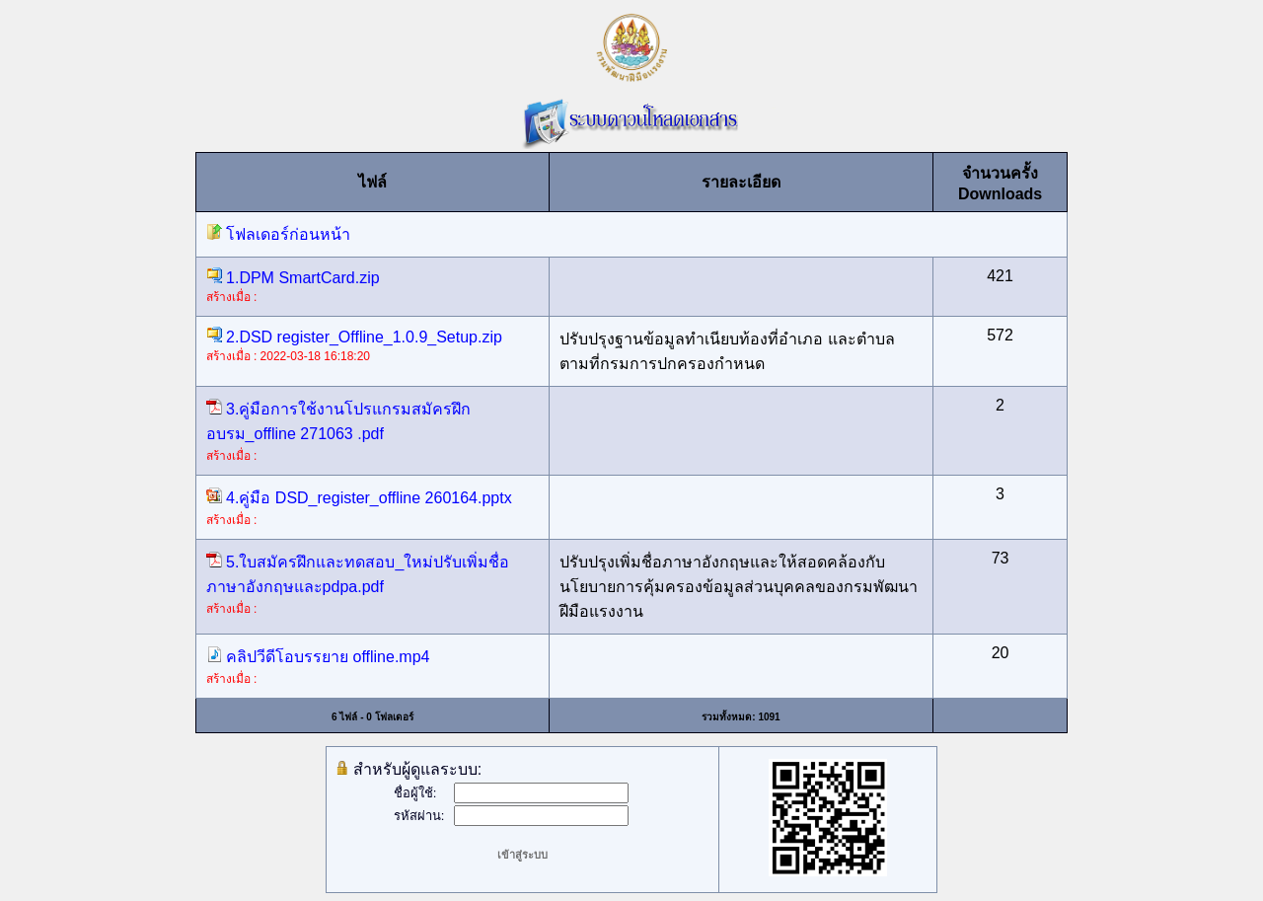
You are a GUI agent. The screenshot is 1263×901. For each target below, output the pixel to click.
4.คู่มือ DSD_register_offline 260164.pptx (359, 497)
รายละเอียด (741, 182)
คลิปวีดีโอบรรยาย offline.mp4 (318, 656)
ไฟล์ (372, 182)
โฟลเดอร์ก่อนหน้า (278, 234)
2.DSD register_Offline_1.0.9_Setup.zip (354, 337)
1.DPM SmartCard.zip (293, 277)
